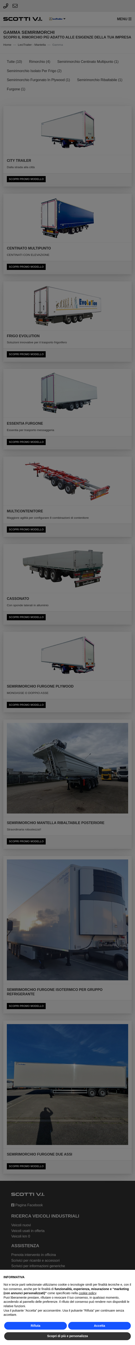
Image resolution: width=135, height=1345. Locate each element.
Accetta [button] (99, 1325)
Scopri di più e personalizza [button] (67, 1336)
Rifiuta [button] (35, 1325)
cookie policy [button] (87, 1293)
